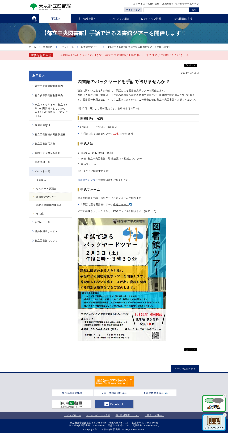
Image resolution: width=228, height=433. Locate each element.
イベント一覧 (42, 171)
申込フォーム (121, 204)
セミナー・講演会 (46, 188)
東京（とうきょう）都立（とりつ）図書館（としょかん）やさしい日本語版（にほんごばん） (51, 110)
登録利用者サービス (46, 231)
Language (167, 3)
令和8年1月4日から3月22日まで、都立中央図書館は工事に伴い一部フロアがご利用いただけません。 (126, 55)
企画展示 (41, 180)
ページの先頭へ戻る (185, 368)
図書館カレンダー (88, 179)
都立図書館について (46, 240)
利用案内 (38, 76)
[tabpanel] (114, 381)
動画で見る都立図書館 (47, 152)
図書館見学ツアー (46, 196)
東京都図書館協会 (72, 393)
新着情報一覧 (42, 162)
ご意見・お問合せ (154, 415)
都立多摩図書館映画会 (49, 205)
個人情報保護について (127, 415)
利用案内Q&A (42, 125)
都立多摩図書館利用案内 (49, 95)
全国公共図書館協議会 (114, 393)
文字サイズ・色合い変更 (146, 3)
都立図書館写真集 (45, 143)
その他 (40, 213)
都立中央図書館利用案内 (49, 86)
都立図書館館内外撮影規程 (50, 134)
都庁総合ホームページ (187, 3)
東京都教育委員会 (153, 393)
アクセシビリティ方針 (98, 415)
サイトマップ (133, 9)
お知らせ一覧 (42, 222)
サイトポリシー (72, 415)
